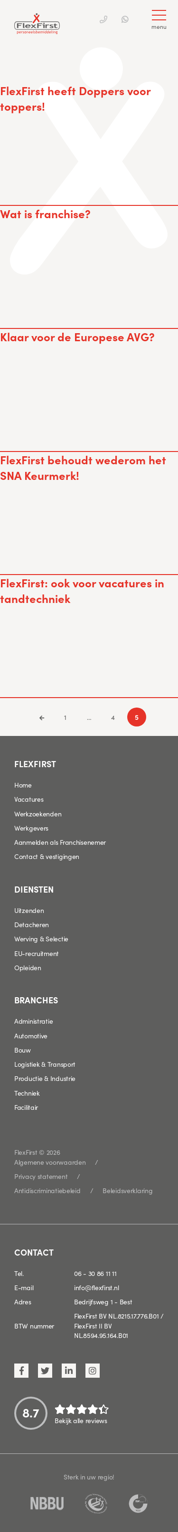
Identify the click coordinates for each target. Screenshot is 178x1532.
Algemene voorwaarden (49, 1162)
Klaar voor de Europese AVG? (77, 336)
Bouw (22, 1049)
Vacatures (28, 799)
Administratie (33, 1021)
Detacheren (31, 924)
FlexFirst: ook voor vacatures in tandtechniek (82, 590)
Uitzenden (29, 910)
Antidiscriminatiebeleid (47, 1190)
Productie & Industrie (44, 1078)
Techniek (27, 1093)
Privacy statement (40, 1176)
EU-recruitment (36, 953)
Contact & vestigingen (46, 856)
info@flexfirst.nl (96, 1287)
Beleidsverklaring (127, 1190)
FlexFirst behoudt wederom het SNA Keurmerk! (83, 467)
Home (23, 784)
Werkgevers (31, 827)
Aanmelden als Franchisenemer (60, 842)
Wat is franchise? (45, 213)
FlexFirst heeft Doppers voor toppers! (75, 98)
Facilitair (26, 1107)
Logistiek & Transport (44, 1064)
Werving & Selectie (41, 938)
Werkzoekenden (37, 813)
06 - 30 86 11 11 (95, 1273)
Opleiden (27, 967)
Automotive (30, 1035)
